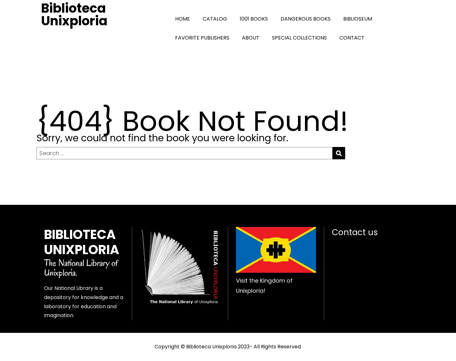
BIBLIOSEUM (357, 18)
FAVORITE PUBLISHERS (202, 37)
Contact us (355, 232)
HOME (182, 18)
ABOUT (250, 37)
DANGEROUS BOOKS (306, 18)
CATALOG (215, 18)
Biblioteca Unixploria (74, 14)
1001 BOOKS (254, 18)
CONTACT (351, 37)
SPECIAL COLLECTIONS (299, 37)
